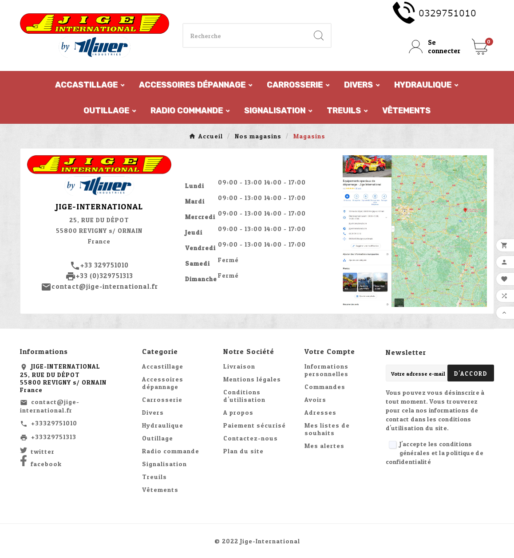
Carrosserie (162, 399)
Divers (153, 412)
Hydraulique (162, 425)
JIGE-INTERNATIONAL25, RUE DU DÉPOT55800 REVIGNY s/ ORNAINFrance (63, 377)
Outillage (157, 438)
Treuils (154, 476)
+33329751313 (53, 436)
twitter (43, 451)
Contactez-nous (250, 438)
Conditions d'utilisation (244, 395)
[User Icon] (435, 46)
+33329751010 (54, 423)
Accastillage (162, 366)
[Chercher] (245, 35)
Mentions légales (252, 379)
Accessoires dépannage (162, 382)
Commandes (324, 386)
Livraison (239, 366)
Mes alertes (324, 445)
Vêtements (160, 489)
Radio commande (170, 451)
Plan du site (243, 451)
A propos (238, 412)
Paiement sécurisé (254, 425)
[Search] (319, 35)
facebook (46, 464)
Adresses (320, 412)
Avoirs (315, 399)
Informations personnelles (326, 369)
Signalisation (164, 464)
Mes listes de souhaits (327, 428)
